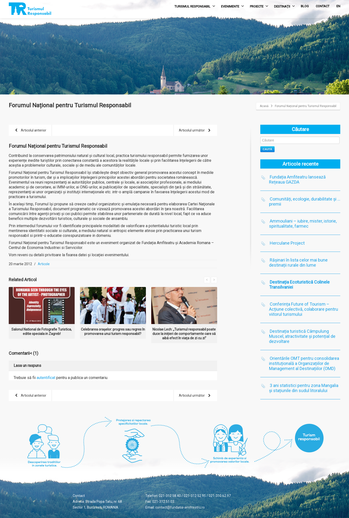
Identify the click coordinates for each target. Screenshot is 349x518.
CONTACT (322, 6)
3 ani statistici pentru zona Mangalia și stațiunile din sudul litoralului (303, 388)
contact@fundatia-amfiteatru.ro (180, 507)
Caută (267, 149)
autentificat (46, 377)
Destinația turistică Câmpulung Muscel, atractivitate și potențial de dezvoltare (302, 336)
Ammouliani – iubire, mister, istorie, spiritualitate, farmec (303, 223)
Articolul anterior (30, 130)
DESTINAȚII (284, 6)
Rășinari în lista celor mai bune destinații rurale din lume (298, 262)
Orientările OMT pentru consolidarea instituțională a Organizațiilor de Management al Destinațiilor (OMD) (304, 363)
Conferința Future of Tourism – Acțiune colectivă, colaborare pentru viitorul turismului (303, 309)
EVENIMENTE (232, 6)
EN (338, 6)
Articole (44, 264)
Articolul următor (195, 130)
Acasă (264, 106)
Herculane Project (287, 243)
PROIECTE (259, 6)
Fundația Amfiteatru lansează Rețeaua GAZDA (297, 179)
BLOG (305, 6)
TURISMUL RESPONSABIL (194, 6)
